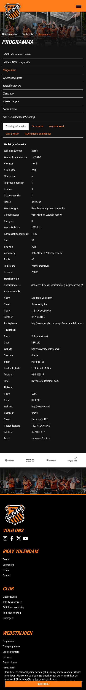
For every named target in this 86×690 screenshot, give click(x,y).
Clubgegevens (10, 596)
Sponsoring (8, 564)
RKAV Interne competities (38, 133)
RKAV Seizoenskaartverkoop (19, 117)
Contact (7, 575)
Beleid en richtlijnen (12, 602)
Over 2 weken (12, 133)
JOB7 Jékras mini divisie (17, 54)
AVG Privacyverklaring (13, 607)
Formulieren (10, 109)
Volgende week (56, 126)
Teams (6, 559)
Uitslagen (8, 93)
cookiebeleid (49, 679)
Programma (9, 70)
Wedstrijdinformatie (16, 126)
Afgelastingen (11, 101)
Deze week (37, 126)
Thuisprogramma (12, 78)
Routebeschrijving (12, 612)
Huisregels (8, 618)
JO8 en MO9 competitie (16, 62)
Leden (6, 570)
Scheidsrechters (12, 85)
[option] (15, 460)
